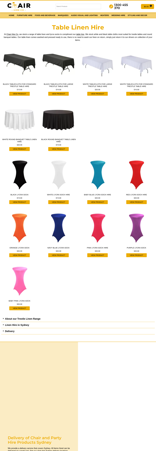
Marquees (63, 15)
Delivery (10, 331)
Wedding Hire (118, 15)
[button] (78, 319)
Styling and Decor (137, 15)
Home (11, 15)
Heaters (104, 15)
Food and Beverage (45, 15)
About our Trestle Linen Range (22, 318)
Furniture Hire (24, 15)
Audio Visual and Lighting (84, 15)
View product (19, 94)
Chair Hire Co (12, 34)
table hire (80, 34)
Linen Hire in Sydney (17, 325)
